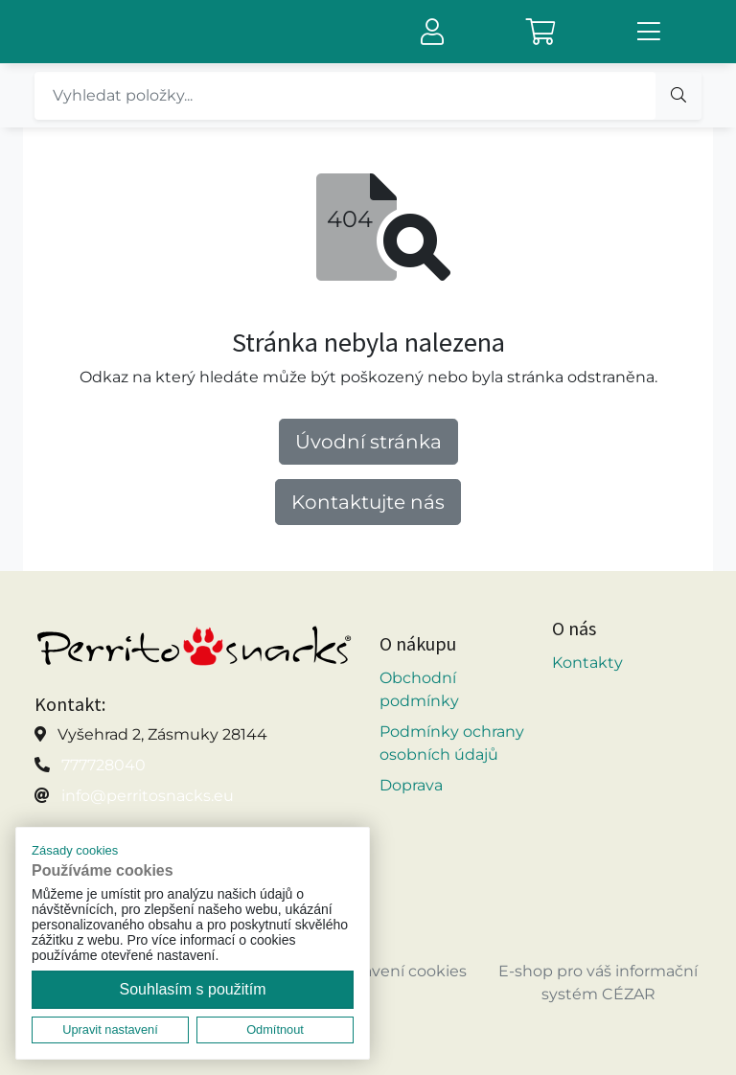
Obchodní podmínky (419, 689)
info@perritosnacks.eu (147, 796)
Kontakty (587, 662)
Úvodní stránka (368, 441)
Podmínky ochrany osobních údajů (452, 743)
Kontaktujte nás (368, 502)
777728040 (103, 765)
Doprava (411, 785)
